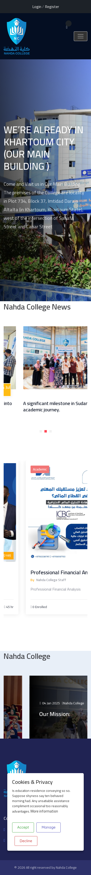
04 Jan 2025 (63, 703)
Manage (48, 827)
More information (44, 811)
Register (52, 6)
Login (36, 6)
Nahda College (66, 867)
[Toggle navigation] (80, 36)
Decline (26, 841)
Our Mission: (68, 713)
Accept (23, 827)
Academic (52, 469)
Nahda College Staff (64, 580)
